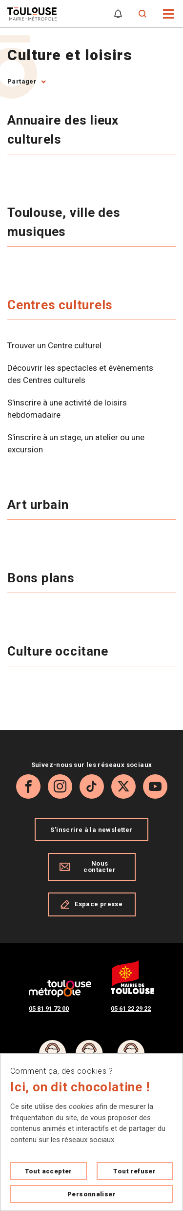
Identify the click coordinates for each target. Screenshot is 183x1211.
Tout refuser (134, 1171)
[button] (168, 13)
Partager (22, 81)
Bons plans (42, 578)
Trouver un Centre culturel (54, 345)
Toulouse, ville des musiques (64, 222)
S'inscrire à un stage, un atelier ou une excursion (75, 443)
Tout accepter (48, 1171)
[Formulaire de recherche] (142, 13)
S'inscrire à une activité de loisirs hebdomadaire (67, 409)
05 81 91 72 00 (49, 1008)
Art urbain (39, 504)
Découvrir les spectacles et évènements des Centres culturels (80, 374)
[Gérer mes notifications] (118, 13)
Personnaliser (91, 1194)
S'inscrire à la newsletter (91, 829)
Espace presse (91, 904)
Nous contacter (88, 866)
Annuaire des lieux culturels (63, 130)
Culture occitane (59, 651)
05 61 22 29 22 (131, 1008)
